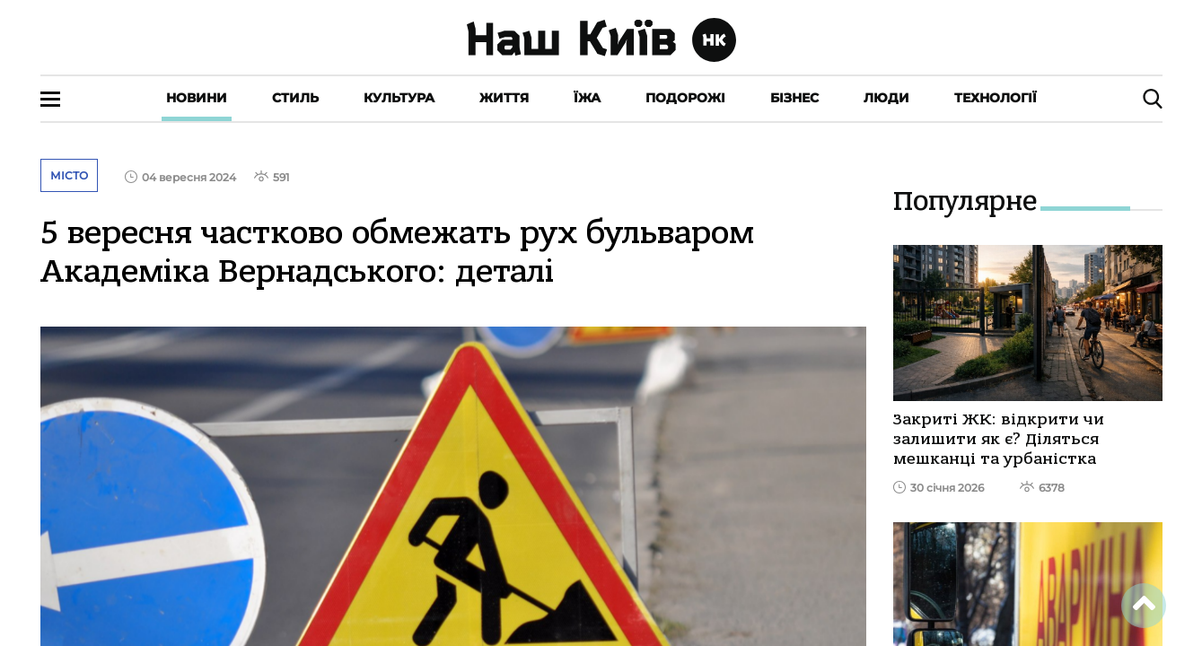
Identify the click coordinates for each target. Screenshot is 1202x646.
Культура (399, 98)
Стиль (295, 98)
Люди (886, 98)
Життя (504, 98)
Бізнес (794, 98)
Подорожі (685, 98)
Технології (995, 98)
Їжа (587, 98)
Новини (196, 98)
